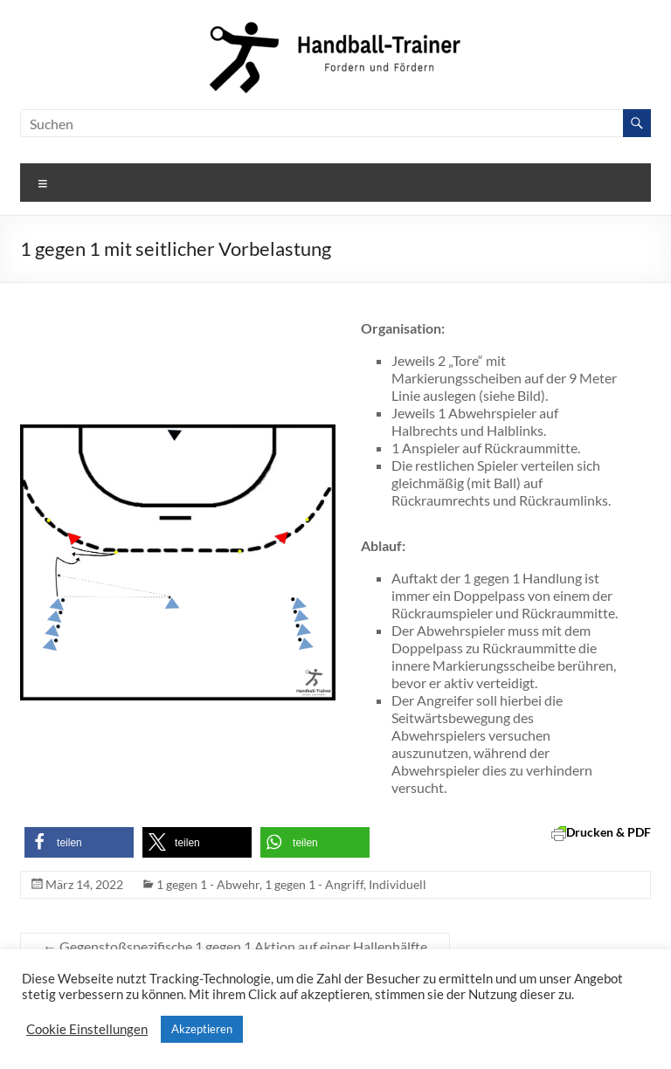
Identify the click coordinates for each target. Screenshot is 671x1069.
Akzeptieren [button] (201, 1029)
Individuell (397, 884)
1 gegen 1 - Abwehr (207, 884)
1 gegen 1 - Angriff (314, 884)
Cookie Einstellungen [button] (87, 1029)
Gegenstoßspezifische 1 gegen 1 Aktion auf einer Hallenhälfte (235, 946)
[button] (79, 842)
